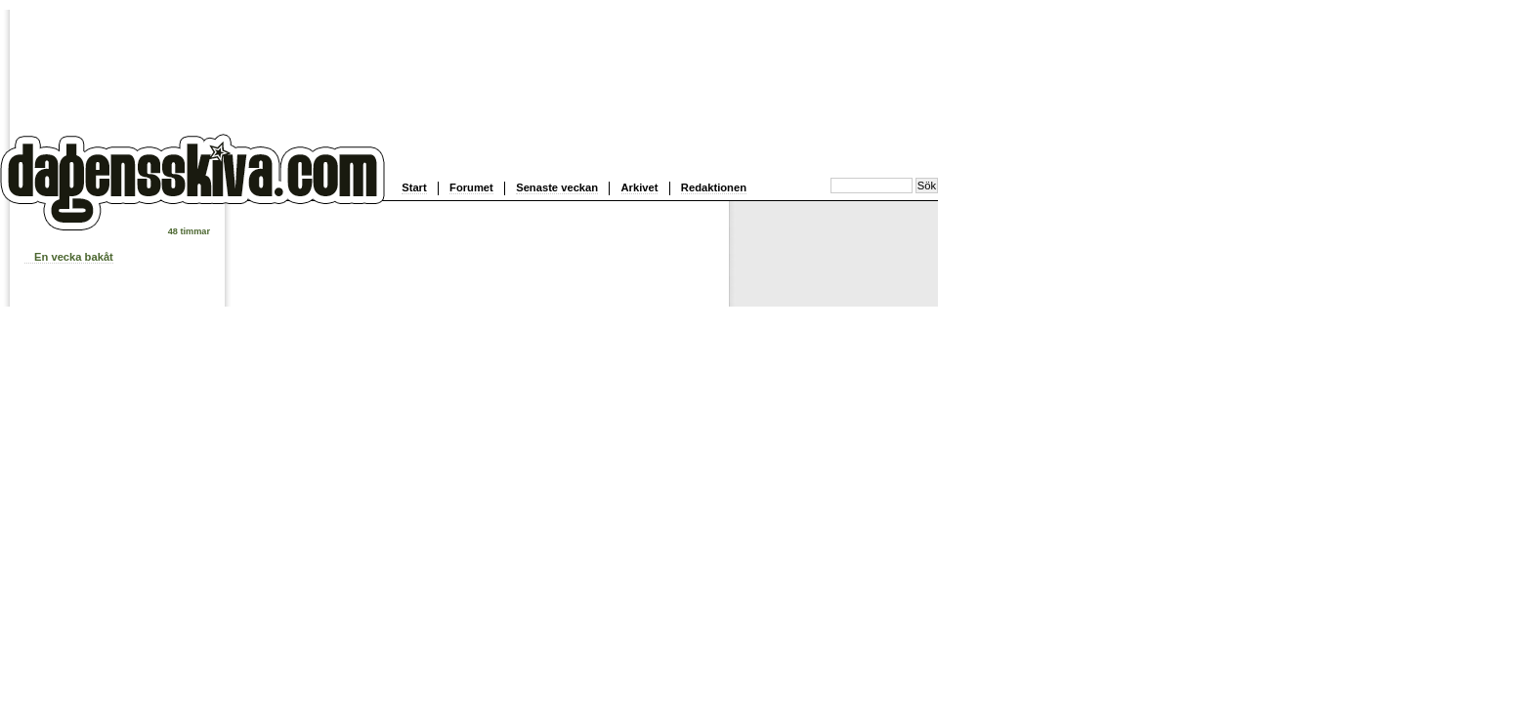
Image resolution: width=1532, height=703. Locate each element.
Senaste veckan (557, 187)
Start (414, 187)
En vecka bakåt (73, 257)
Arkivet (640, 187)
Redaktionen (713, 187)
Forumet (471, 187)
